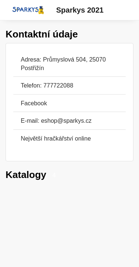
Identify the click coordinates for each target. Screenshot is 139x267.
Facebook (34, 103)
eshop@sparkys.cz (66, 120)
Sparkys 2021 (80, 10)
